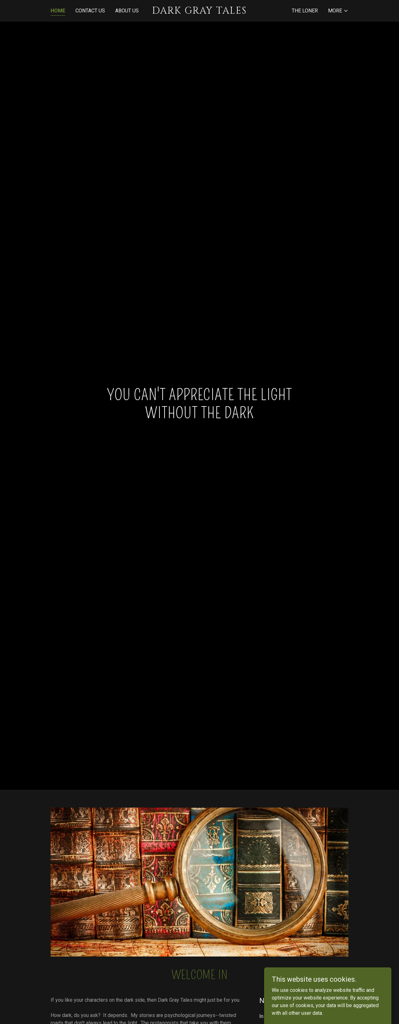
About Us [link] (127, 11)
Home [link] (58, 11)
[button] (338, 11)
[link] (199, 12)
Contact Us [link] (90, 11)
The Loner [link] (305, 11)
